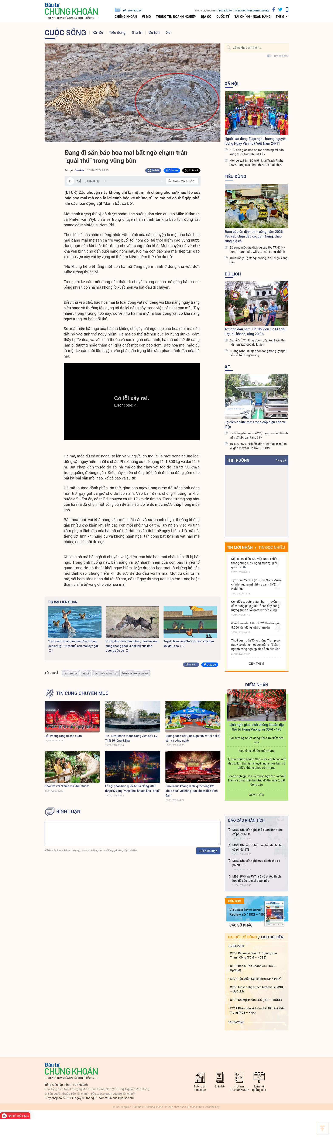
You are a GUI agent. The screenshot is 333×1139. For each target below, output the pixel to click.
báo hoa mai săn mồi (106, 673)
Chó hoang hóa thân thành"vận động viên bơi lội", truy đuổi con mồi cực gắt (73, 643)
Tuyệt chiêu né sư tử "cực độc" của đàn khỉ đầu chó (189, 643)
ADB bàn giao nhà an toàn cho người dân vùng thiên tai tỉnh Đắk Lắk (257, 152)
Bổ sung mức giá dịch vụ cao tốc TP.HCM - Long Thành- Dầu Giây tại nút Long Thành (257, 249)
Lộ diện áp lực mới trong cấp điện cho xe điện (255, 424)
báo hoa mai (71, 673)
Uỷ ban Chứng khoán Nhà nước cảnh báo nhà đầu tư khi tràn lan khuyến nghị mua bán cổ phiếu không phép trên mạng (256, 763)
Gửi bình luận (208, 851)
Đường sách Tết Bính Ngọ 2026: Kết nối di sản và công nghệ (192, 738)
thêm (280, 16)
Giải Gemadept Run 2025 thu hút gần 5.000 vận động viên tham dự (256, 625)
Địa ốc (206, 16)
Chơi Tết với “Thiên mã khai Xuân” (67, 786)
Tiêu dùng (117, 32)
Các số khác (241, 925)
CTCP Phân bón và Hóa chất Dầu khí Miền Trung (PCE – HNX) (257, 1010)
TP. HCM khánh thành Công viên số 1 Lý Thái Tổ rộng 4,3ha (131, 738)
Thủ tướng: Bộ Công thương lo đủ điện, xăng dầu (259, 260)
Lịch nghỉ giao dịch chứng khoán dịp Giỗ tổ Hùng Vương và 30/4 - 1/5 (256, 726)
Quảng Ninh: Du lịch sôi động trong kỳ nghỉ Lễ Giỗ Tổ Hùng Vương (258, 353)
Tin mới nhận (240, 547)
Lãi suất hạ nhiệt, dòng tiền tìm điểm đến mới (257, 740)
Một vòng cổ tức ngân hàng (256, 751)
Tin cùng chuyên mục (82, 693)
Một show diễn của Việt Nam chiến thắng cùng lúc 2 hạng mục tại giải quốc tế (254, 563)
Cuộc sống (65, 32)
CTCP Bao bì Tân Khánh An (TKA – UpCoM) (253, 968)
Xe (168, 32)
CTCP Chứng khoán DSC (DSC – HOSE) (256, 1000)
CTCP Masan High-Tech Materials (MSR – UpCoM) (256, 989)
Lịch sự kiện (272, 937)
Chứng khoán (126, 16)
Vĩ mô (146, 16)
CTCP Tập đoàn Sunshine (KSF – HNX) (255, 979)
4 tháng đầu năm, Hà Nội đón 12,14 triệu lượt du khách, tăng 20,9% (255, 331)
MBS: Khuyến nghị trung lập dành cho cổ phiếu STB (257, 847)
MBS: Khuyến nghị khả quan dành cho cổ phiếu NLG (257, 832)
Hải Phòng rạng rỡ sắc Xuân (63, 736)
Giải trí (137, 32)
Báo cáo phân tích (246, 820)
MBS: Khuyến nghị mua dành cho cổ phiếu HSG (256, 863)
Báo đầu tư (225, 10)
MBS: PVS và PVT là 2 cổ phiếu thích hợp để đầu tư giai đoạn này (256, 878)
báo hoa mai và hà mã (135, 673)
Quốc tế (222, 16)
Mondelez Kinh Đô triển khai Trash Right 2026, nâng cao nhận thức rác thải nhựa (256, 162)
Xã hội (98, 32)
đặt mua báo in (128, 9)
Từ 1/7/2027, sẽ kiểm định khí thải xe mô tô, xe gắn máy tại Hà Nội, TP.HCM (258, 446)
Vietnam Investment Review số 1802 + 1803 (248, 912)
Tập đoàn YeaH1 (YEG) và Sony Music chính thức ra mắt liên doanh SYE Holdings (256, 584)
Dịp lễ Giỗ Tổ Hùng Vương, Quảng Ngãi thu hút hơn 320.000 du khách (258, 342)
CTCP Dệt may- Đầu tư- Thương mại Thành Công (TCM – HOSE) (253, 955)
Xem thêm (256, 663)
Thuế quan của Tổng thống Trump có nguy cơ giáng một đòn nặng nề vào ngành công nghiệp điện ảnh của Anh (255, 644)
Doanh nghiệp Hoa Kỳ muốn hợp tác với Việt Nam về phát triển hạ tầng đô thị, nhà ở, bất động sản (256, 780)
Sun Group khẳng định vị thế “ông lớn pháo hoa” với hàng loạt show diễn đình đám (191, 790)
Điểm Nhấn (256, 684)
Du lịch (154, 32)
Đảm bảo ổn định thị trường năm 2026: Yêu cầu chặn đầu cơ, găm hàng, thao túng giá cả (254, 236)
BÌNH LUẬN (68, 811)
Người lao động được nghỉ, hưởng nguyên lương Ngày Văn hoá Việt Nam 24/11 (255, 140)
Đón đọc (234, 901)
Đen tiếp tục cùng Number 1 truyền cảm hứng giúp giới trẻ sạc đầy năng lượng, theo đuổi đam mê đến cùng (255, 606)
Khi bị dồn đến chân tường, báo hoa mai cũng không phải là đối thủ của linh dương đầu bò (132, 646)
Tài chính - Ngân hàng (252, 16)
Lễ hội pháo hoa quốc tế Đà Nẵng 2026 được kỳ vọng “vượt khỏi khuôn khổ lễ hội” (132, 788)
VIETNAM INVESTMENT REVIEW (252, 10)
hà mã (86, 673)
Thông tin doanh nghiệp (176, 16)
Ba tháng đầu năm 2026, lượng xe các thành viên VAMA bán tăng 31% (259, 435)
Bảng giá (281, 460)
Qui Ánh (79, 170)
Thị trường (238, 460)
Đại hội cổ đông (242, 937)
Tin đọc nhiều (271, 547)
